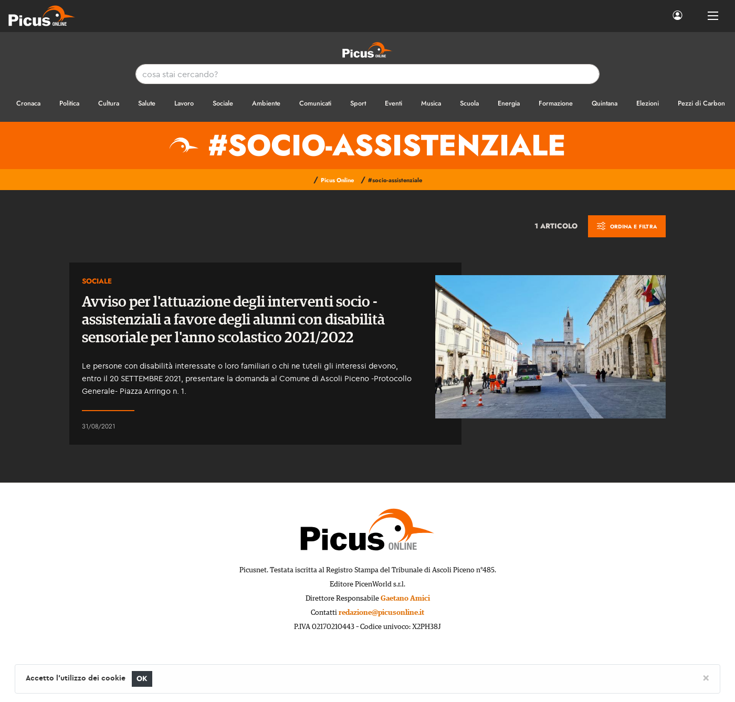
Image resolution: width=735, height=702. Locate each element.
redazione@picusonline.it (381, 612)
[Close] (706, 677)
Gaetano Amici (405, 598)
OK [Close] (142, 679)
